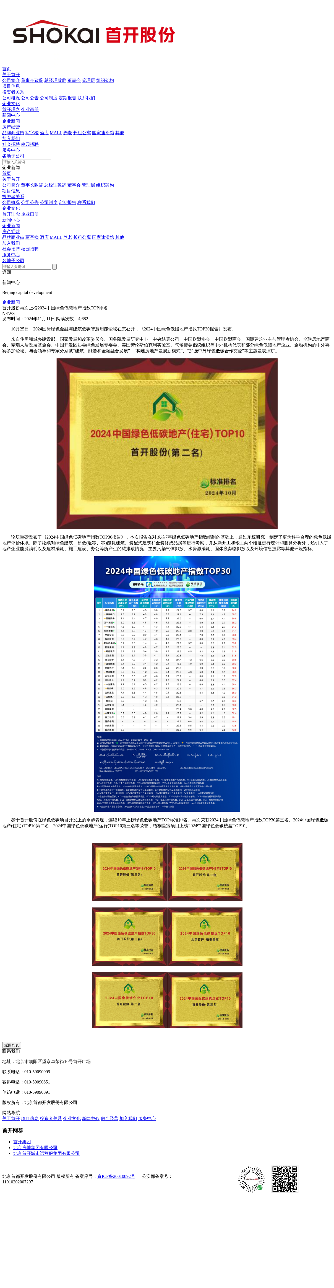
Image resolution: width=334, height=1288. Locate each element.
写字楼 (32, 132)
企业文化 (11, 103)
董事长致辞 (32, 80)
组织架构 (105, 80)
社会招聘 (11, 144)
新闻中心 (11, 115)
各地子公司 (13, 156)
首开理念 (11, 109)
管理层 (88, 80)
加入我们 (11, 138)
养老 (67, 132)
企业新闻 (11, 121)
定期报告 (67, 97)
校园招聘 (30, 144)
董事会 (74, 80)
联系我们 (86, 97)
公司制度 (49, 97)
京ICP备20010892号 (116, 1176)
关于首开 (11, 74)
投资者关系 (13, 92)
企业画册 (30, 109)
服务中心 (11, 150)
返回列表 (11, 1045)
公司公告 (30, 97)
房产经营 (11, 127)
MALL (56, 132)
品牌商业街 (13, 132)
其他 (119, 132)
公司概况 (11, 97)
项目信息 (11, 86)
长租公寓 (82, 132)
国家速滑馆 (103, 132)
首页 (6, 68)
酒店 (44, 132)
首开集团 (22, 1141)
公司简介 (11, 80)
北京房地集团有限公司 (35, 1147)
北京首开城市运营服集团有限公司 (46, 1153)
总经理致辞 (55, 80)
